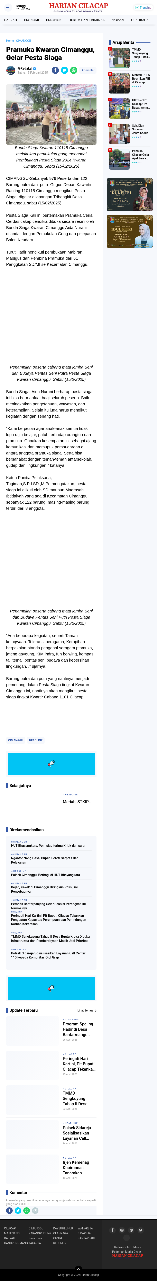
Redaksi (119, 1247)
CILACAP (70, 1054)
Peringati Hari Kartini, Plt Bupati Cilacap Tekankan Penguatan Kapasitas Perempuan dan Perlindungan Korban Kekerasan (48, 920)
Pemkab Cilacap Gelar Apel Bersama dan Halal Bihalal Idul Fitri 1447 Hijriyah (141, 154)
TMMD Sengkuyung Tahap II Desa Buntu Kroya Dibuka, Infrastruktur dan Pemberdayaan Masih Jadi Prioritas (51, 939)
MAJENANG (12, 1233)
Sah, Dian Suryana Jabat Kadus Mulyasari (140, 129)
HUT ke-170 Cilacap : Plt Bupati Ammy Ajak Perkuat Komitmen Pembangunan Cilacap (141, 104)
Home (10, 40)
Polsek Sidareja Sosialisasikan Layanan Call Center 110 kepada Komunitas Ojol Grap (48, 955)
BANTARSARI (86, 1238)
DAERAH (10, 20)
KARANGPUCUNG (40, 1233)
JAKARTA (35, 1243)
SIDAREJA (84, 1233)
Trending (145, 7)
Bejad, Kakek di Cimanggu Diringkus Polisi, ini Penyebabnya (44, 889)
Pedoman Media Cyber (126, 1251)
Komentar (87, 70)
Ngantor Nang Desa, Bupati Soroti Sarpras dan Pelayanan (44, 860)
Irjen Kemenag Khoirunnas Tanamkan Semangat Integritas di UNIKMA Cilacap (78, 1168)
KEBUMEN (59, 1243)
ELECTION (54, 20)
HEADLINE (36, 740)
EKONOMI (31, 20)
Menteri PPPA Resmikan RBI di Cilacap (141, 78)
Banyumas (35, 1238)
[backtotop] (78, 1270)
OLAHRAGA (140, 20)
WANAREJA (85, 1228)
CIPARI (57, 1238)
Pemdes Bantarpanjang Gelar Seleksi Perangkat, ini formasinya (48, 906)
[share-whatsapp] (73, 70)
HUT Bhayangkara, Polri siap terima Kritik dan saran (48, 846)
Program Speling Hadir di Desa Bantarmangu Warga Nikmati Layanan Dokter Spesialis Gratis (78, 1029)
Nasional (117, 20)
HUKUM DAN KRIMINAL (86, 20)
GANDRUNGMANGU (16, 1243)
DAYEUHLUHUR (63, 1228)
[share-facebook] (55, 70)
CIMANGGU (15, 740)
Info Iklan (133, 1247)
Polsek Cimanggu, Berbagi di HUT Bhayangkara (45, 875)
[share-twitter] (64, 70)
